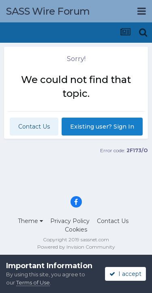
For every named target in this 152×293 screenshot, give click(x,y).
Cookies (76, 229)
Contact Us (34, 126)
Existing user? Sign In (102, 126)
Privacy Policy (70, 221)
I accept (125, 274)
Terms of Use (33, 282)
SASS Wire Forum (48, 11)
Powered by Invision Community (76, 247)
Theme (30, 221)
